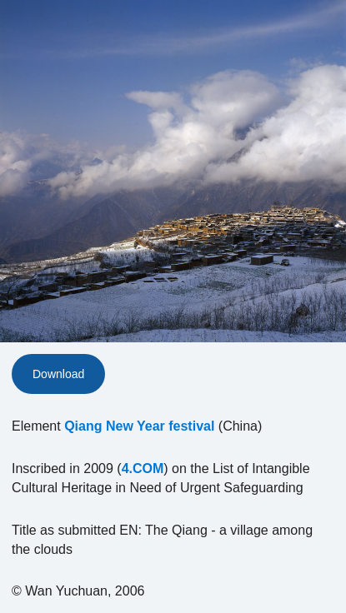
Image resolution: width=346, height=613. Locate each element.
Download (58, 374)
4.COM (143, 468)
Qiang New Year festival (139, 426)
